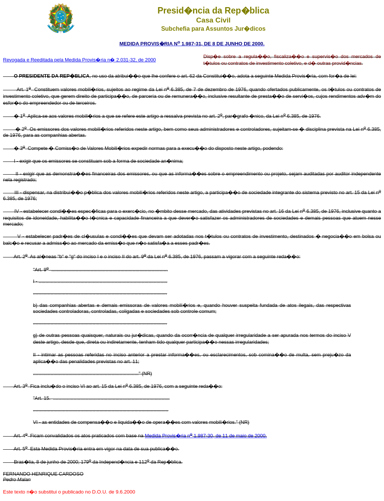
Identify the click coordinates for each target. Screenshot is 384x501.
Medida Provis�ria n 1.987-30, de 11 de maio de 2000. (206, 435)
